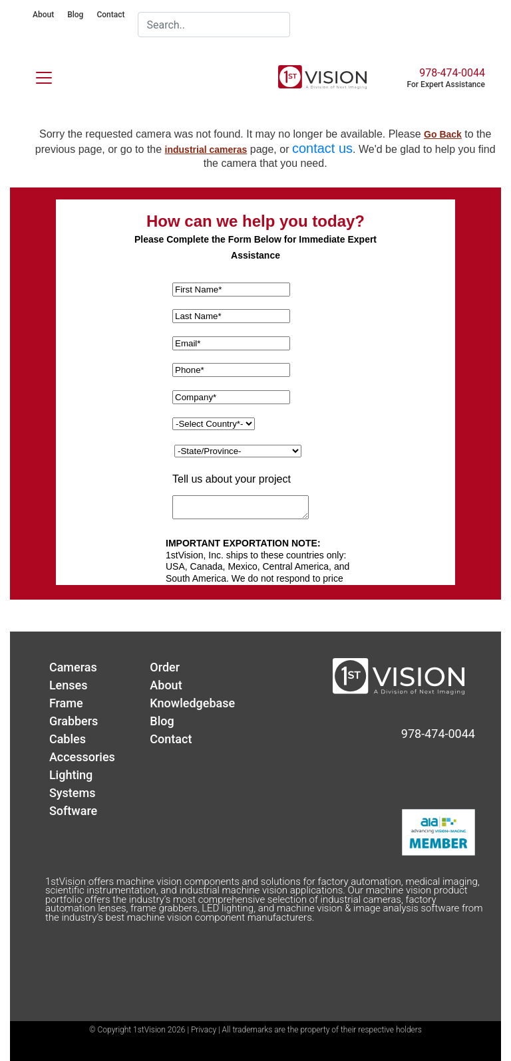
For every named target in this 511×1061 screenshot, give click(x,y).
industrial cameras (206, 149)
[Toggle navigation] (36, 75)
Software (73, 811)
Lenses (68, 685)
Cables (67, 739)
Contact (110, 14)
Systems (72, 793)
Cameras (73, 667)
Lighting (70, 775)
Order (165, 667)
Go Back (443, 134)
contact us (322, 148)
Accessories (82, 757)
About (43, 14)
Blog (75, 14)
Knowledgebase (192, 703)
